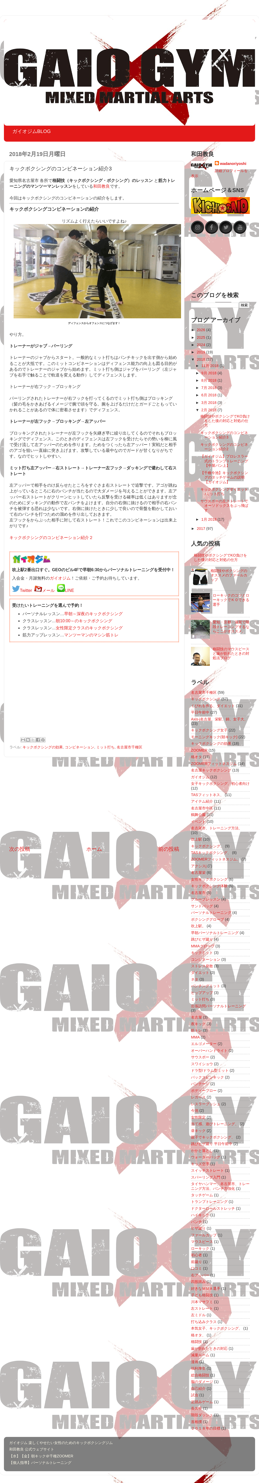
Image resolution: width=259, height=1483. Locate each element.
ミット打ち (105, 747)
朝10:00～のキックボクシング (84, 621)
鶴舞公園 (198, 815)
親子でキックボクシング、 (213, 1137)
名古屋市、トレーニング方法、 (216, 828)
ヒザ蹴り (198, 1228)
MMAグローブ (203, 946)
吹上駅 (196, 839)
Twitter (26, 590)
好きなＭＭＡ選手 (205, 1288)
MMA (195, 1037)
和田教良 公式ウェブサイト (31, 1449)
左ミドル (198, 1315)
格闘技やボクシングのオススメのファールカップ (229, 575)
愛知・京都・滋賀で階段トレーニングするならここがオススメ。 (231, 626)
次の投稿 (19, 849)
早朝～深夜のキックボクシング (93, 614)
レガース (198, 1097)
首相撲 (196, 1422)
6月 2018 (209, 395)
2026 (201, 330)
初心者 (196, 1255)
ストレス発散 (202, 966)
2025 (201, 337)
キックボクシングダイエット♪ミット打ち (224, 491)
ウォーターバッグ (205, 1157)
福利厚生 (198, 1368)
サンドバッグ (202, 906)
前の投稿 (168, 849)
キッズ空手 (200, 1164)
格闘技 (196, 1342)
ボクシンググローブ (207, 919)
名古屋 (196, 1017)
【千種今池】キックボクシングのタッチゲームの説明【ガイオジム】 (224, 477)
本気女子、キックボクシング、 (216, 1328)
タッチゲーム (202, 1195)
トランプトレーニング (209, 1201)
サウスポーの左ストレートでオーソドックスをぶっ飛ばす (224, 505)
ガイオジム (60, 578)
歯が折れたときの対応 (209, 1348)
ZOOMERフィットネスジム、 (215, 859)
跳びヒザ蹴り (202, 939)
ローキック (200, 1248)
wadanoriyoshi (233, 164)
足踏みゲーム (202, 1402)
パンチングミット (205, 986)
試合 (194, 1395)
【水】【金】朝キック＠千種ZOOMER (41, 1456)
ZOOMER (199, 750)
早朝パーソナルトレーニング (215, 933)
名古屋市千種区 (129, 747)
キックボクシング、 (207, 846)
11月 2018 (210, 366)
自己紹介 (198, 1388)
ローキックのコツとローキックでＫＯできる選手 (231, 600)
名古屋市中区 (202, 808)
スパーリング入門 (205, 1177)
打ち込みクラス (204, 1322)
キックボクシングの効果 (42, 747)
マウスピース (202, 1242)
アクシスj (198, 866)
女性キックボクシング (209, 879)
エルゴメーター (204, 1044)
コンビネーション (79, 747)
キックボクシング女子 (209, 730)
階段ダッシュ (202, 1415)
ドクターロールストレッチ (213, 1208)
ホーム (94, 849)
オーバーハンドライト (209, 1050)
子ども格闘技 (202, 1295)
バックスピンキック (207, 1077)
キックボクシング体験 (209, 886)
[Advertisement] (94, 801)
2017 (201, 528)
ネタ (194, 979)
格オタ (196, 757)
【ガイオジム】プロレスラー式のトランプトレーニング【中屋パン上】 (224, 461)
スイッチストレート (207, 1170)
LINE (69, 590)
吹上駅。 (198, 926)
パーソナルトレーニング (211, 912)
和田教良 (101, 186)
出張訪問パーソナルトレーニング (218, 1006)
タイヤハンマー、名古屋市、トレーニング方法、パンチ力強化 (220, 1186)
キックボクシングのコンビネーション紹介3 (224, 435)
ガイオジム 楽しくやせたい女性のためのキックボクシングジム (61, 1443)
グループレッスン (205, 899)
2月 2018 (209, 410)
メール (48, 590)
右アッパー (200, 1275)
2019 (201, 352)
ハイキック (200, 1215)
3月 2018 (209, 403)
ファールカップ (204, 1235)
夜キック (198, 1024)
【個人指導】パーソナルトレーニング (40, 1462)
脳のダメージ (202, 1382)
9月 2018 (209, 373)
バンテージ (200, 1084)
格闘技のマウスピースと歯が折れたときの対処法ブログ (231, 653)
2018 (201, 359)
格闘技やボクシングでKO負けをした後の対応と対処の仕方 (225, 420)
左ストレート (202, 1308)
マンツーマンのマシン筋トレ (91, 635)
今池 (194, 1110)
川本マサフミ (202, 1302)
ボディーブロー (204, 1090)
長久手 (196, 1408)
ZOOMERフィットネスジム (214, 764)
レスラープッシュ (205, 1104)
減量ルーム (200, 1355)
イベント (198, 821)
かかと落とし (202, 1150)
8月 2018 (209, 380)
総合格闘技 (200, 1375)
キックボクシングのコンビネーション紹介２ (51, 537)
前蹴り (196, 1262)
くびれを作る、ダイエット (213, 706)
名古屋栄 (198, 872)
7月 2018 (209, 388)
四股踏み (198, 1282)
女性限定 (198, 1117)
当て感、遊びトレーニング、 (215, 1124)
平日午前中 (200, 712)
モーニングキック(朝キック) (214, 737)
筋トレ (196, 1030)
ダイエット (200, 972)
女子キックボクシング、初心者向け (220, 783)
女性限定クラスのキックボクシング (89, 628)
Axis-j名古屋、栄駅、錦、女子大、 (219, 719)
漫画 (194, 1362)
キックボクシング (205, 699)
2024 (201, 345)
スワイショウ (202, 1064)
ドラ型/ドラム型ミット (210, 1070)
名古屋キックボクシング (211, 770)
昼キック (198, 1131)
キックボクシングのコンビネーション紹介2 (224, 446)
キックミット (202, 953)
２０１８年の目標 (205, 1428)
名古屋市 (198, 893)
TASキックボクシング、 (211, 853)
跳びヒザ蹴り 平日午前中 (211, 1144)
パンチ (196, 1222)
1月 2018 (209, 519)
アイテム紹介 (202, 801)
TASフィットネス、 (207, 795)
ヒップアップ (202, 993)
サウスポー (200, 1057)
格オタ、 (198, 1335)
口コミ (196, 1268)
